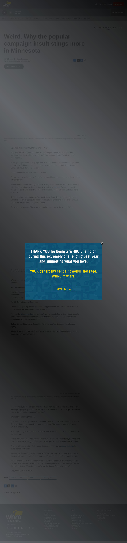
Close (101, 243)
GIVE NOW (63, 289)
